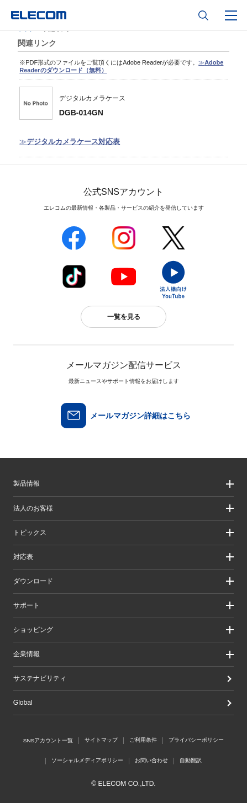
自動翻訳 (191, 760)
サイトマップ (101, 740)
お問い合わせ (151, 760)
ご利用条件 (143, 740)
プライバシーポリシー (196, 740)
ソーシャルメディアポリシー (87, 760)
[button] (123, 533)
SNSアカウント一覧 (48, 740)
